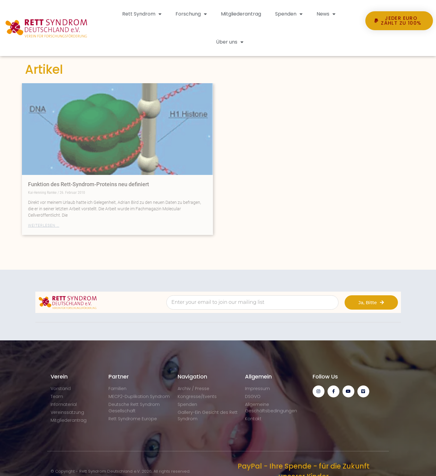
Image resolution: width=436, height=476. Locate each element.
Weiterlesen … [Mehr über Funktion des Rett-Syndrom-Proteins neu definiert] (43, 225)
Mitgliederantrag (241, 13)
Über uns (229, 42)
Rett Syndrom (141, 14)
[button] (399, 41)
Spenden (289, 14)
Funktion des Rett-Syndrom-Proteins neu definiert (88, 184)
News (326, 14)
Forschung (191, 14)
